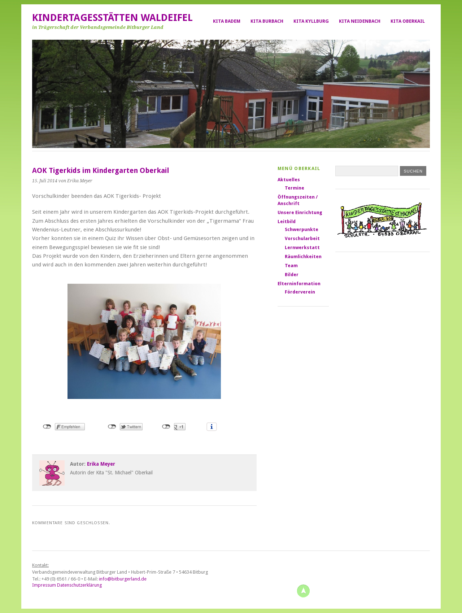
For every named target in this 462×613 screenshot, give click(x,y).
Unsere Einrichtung (300, 212)
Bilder (291, 274)
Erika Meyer (101, 464)
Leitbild (287, 221)
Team (291, 265)
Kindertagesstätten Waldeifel (112, 17)
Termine (294, 188)
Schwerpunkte (301, 229)
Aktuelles (289, 179)
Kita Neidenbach (359, 21)
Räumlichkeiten (303, 256)
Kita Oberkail (408, 21)
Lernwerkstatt (302, 247)
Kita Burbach (266, 21)
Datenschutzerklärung (79, 585)
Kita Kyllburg (311, 21)
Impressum (44, 585)
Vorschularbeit (302, 238)
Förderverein (300, 292)
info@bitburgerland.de (123, 579)
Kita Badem (226, 21)
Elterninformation (299, 283)
